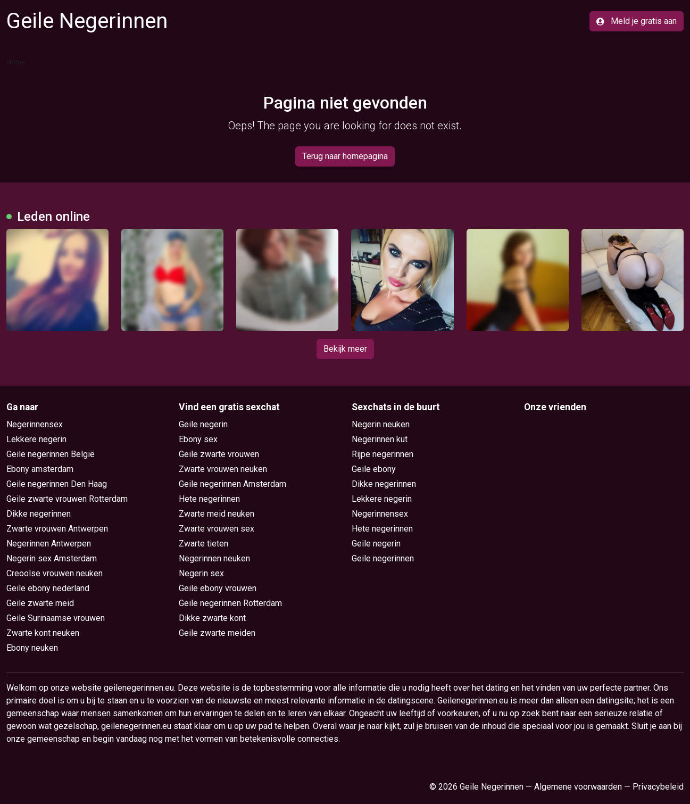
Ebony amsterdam (39, 469)
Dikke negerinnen (38, 514)
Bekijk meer (345, 349)
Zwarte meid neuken (216, 514)
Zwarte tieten (203, 543)
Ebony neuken (32, 648)
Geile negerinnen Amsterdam (232, 484)
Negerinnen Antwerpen (48, 543)
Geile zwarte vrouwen (219, 454)
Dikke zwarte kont (212, 618)
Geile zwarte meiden (217, 633)
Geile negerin (203, 424)
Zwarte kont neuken (42, 633)
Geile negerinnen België (50, 454)
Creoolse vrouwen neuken (54, 573)
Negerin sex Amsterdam (51, 558)
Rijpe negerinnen (382, 454)
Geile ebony (374, 469)
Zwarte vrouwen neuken (223, 469)
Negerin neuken (381, 424)
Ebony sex (198, 439)
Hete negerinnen (209, 499)
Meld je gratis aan (636, 21)
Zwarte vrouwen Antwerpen (57, 529)
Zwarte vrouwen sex (216, 529)
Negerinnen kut (380, 439)
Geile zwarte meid (40, 603)
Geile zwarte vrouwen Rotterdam (67, 499)
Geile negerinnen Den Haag (56, 484)
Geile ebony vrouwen (217, 588)
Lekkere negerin (36, 439)
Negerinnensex (34, 424)
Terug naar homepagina (345, 156)
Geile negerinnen (383, 558)
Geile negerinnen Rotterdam (230, 603)
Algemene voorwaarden (578, 787)
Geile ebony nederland (47, 588)
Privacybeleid (658, 787)
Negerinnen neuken (214, 558)
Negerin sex (201, 573)
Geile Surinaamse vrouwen (55, 618)
